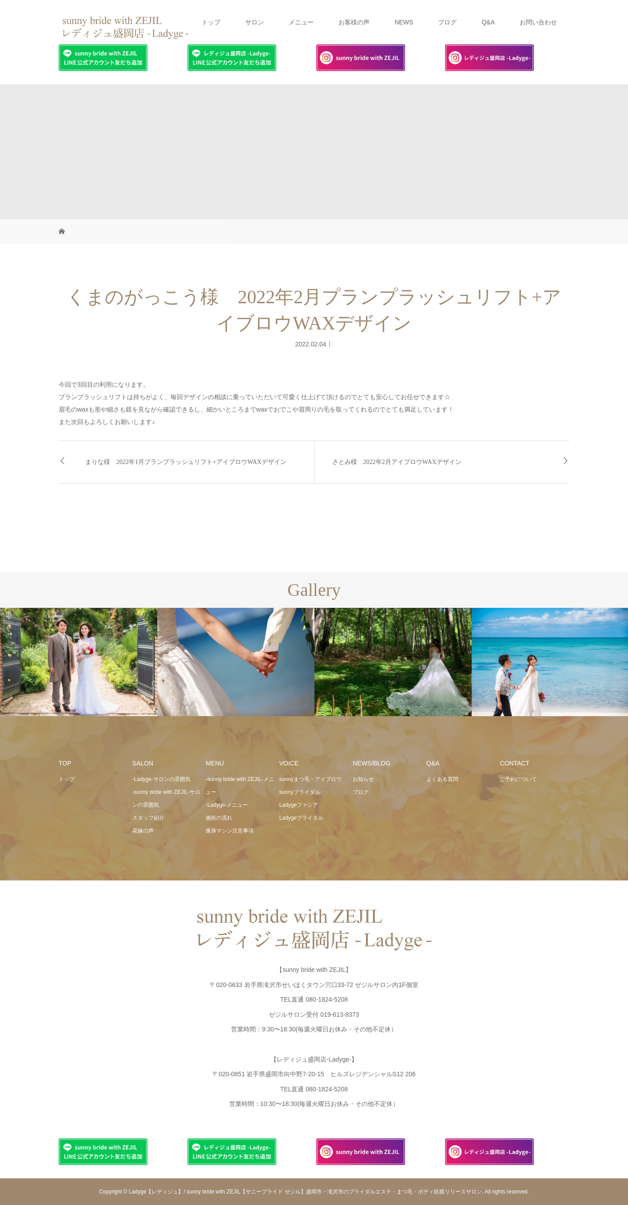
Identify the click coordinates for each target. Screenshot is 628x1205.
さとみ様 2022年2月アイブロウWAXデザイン (396, 462)
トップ (211, 22)
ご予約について (518, 779)
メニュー (301, 22)
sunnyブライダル (299, 792)
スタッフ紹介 (148, 818)
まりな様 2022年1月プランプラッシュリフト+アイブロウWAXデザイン (185, 462)
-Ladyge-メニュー (227, 805)
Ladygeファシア (298, 805)
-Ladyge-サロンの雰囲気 (161, 779)
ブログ (447, 22)
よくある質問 (442, 779)
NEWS (403, 22)
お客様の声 (354, 22)
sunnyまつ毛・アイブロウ (310, 779)
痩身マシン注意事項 (230, 831)
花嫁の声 (143, 831)
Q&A (488, 22)
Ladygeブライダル (301, 818)
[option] (78, 662)
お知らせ (363, 779)
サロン (254, 22)
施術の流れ (219, 818)
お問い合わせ (538, 22)
